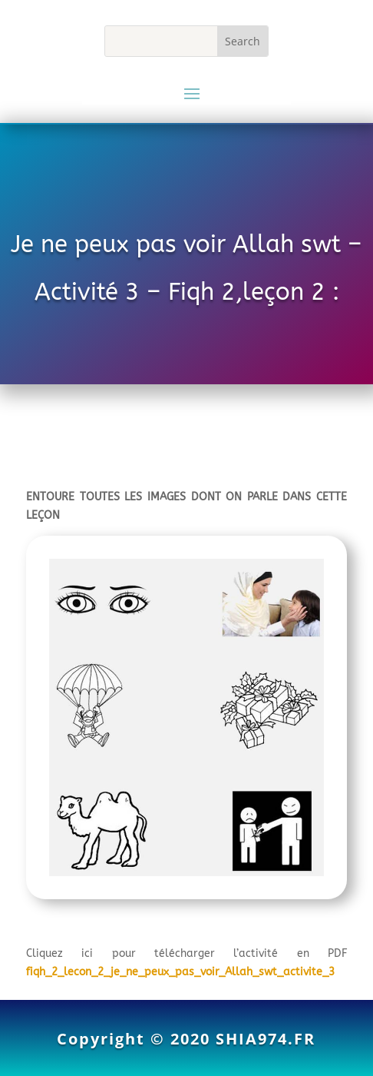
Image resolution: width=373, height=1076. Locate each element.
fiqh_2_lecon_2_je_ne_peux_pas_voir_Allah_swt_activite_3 (180, 971)
